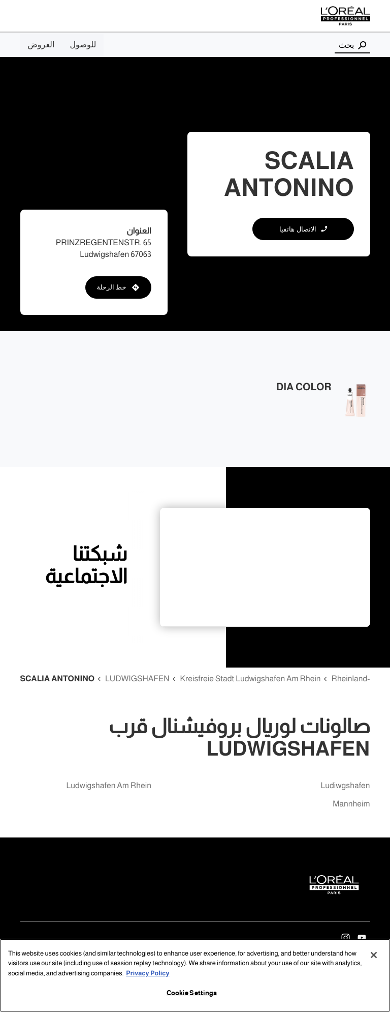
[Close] (374, 955)
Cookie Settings (192, 993)
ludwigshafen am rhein (109, 786)
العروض (41, 45)
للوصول (83, 45)
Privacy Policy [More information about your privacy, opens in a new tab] (147, 973)
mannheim (351, 804)
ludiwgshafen (345, 786)
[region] (195, 975)
